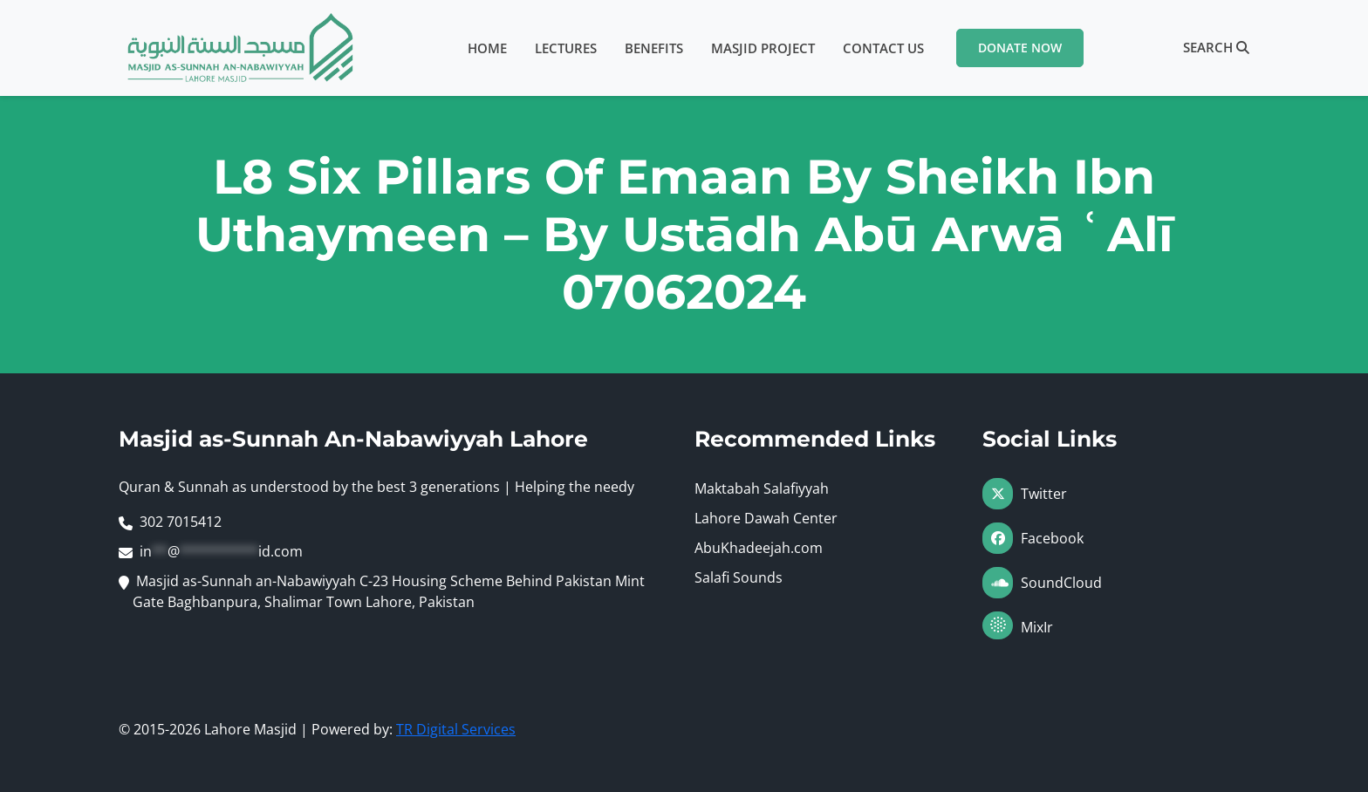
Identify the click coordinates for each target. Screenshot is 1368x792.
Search (1216, 47)
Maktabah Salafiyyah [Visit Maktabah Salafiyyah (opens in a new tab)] (761, 488)
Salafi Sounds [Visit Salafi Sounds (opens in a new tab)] (738, 577)
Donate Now (1020, 47)
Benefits (654, 48)
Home (487, 48)
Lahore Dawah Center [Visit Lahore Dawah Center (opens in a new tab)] (766, 518)
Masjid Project (763, 48)
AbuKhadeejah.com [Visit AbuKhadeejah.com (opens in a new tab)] (758, 547)
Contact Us (883, 48)
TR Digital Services (456, 729)
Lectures (566, 48)
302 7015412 (181, 521)
